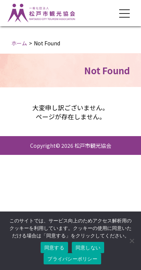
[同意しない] (131, 240)
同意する (54, 247)
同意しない (88, 247)
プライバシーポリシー (72, 259)
